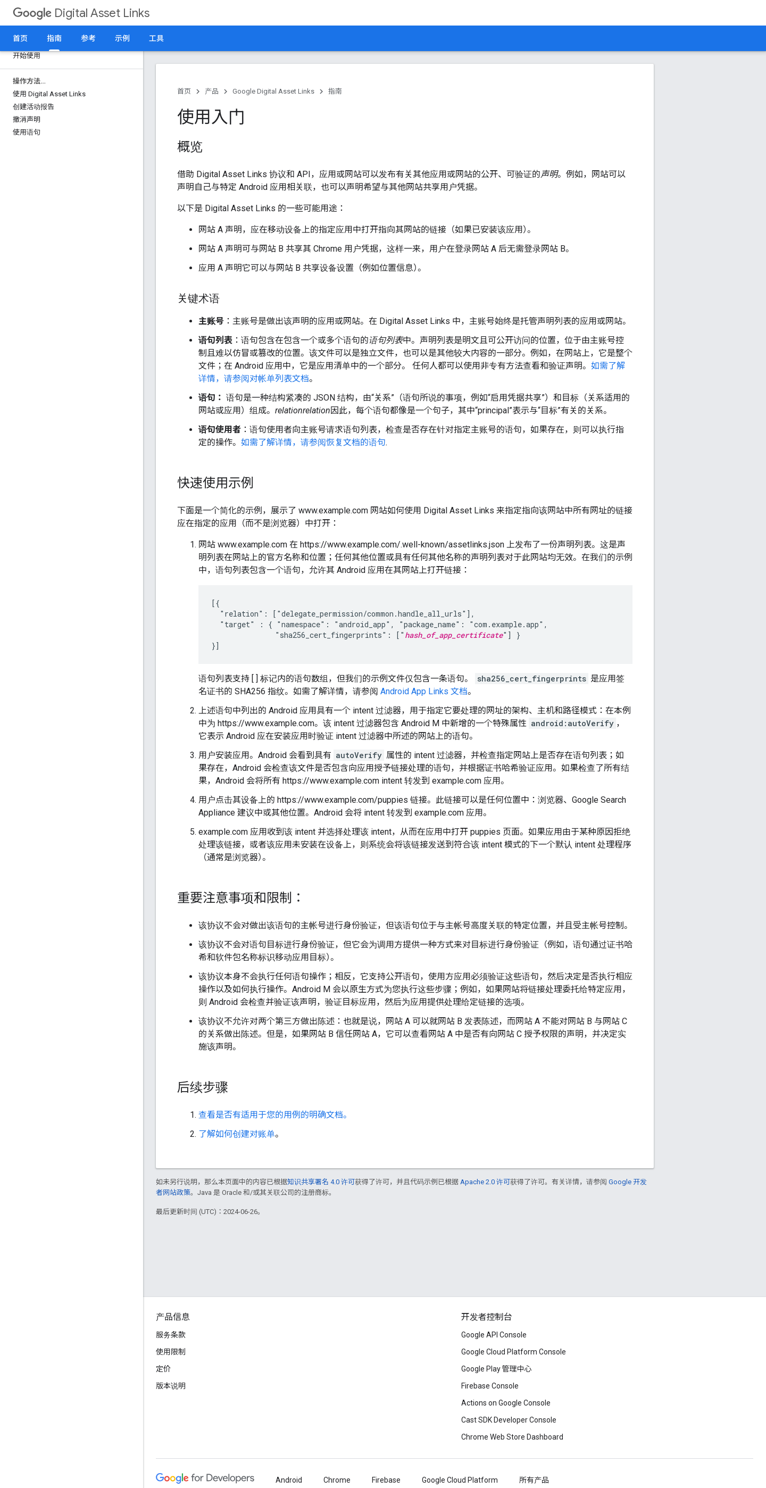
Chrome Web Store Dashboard (512, 1437)
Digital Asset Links (81, 13)
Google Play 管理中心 (496, 1369)
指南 (335, 91)
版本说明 (171, 1386)
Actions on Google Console (506, 1403)
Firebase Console (490, 1386)
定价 (163, 1369)
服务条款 (171, 1335)
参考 (88, 38)
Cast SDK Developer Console (508, 1420)
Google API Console (494, 1335)
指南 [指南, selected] (54, 38)
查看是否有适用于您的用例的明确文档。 (275, 1115)
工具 (156, 38)
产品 (212, 91)
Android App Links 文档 (424, 691)
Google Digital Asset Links (273, 91)
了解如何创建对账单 (236, 1134)
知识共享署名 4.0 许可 (321, 1182)
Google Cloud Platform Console (513, 1352)
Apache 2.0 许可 (485, 1182)
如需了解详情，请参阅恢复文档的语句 (313, 442)
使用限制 (171, 1352)
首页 (20, 38)
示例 (122, 38)
